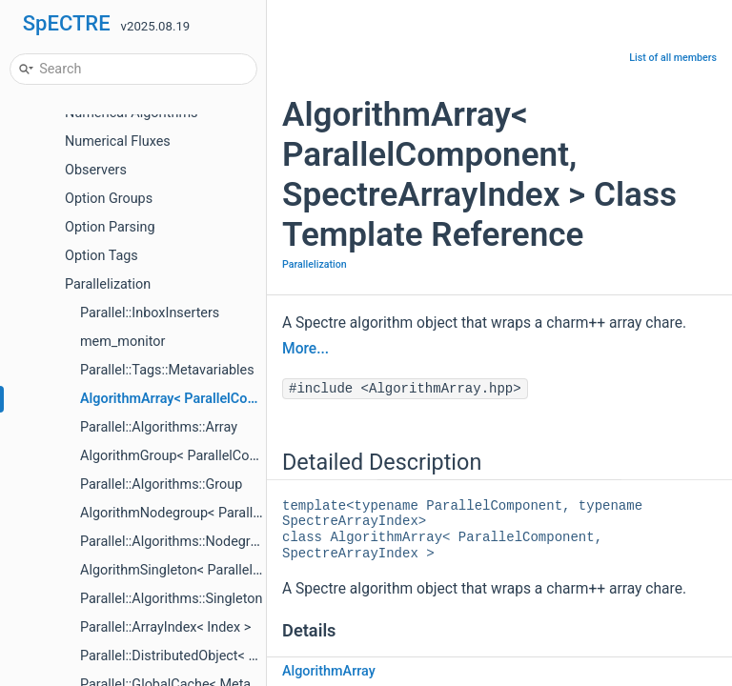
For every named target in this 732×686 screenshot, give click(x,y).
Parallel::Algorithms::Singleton (171, 599)
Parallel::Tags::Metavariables (167, 370)
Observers (96, 170)
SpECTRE (67, 23)
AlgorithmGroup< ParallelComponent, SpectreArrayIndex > (256, 456)
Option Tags (101, 256)
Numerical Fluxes (118, 141)
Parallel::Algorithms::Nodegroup (177, 542)
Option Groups (108, 199)
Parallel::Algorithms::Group (161, 484)
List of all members (673, 57)
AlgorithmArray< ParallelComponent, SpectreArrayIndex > (256, 399)
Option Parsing (110, 227)
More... (305, 348)
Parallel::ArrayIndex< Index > (165, 627)
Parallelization (108, 284)
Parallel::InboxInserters (149, 313)
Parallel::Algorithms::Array (158, 427)
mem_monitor (122, 341)
